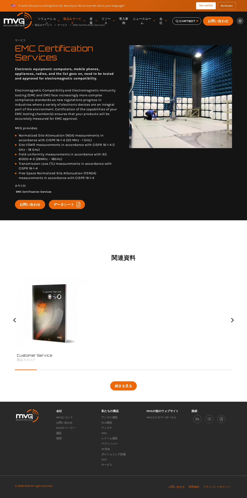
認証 (59, 433)
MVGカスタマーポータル (161, 417)
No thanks (227, 5)
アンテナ (106, 428)
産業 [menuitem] (93, 21)
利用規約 (194, 486)
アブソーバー (109, 443)
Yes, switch (206, 5)
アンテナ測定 (109, 417)
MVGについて (64, 417)
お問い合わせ (218, 21)
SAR (104, 459)
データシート (67, 204)
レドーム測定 (109, 438)
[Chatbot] (186, 21)
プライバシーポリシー (216, 486)
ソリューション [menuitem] (48, 21)
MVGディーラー (66, 428)
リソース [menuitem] (108, 21)
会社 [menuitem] (163, 21)
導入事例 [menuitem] (123, 21)
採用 (59, 438)
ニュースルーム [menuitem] (144, 21)
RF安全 (105, 449)
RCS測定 (106, 422)
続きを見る (123, 386)
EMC (104, 433)
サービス (106, 464)
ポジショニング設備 (113, 454)
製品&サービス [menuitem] (74, 21)
